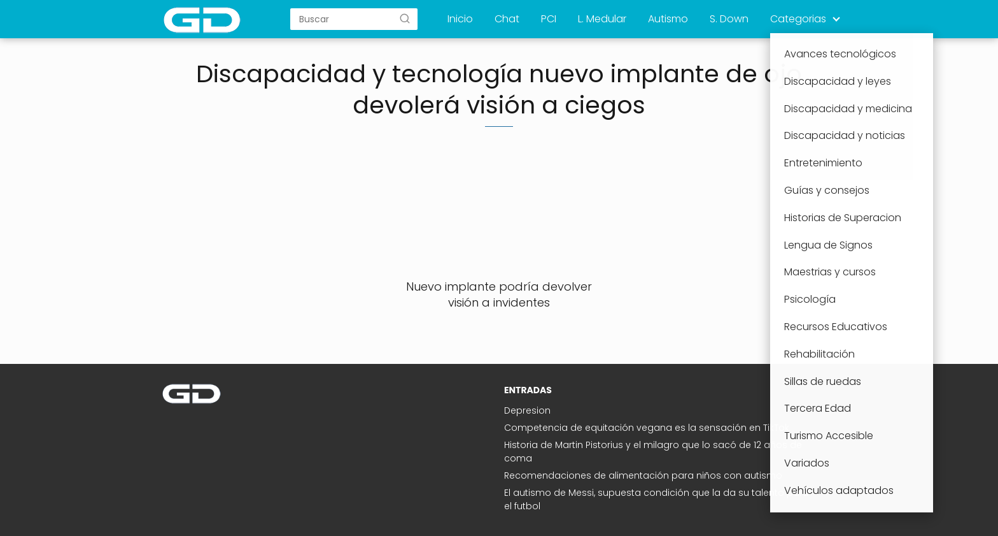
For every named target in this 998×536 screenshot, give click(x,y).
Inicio (460, 18)
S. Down (729, 18)
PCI (548, 18)
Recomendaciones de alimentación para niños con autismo (643, 475)
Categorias (798, 18)
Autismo (668, 18)
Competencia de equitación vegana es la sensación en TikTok (646, 427)
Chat (507, 18)
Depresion (527, 410)
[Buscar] (405, 18)
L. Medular (602, 18)
